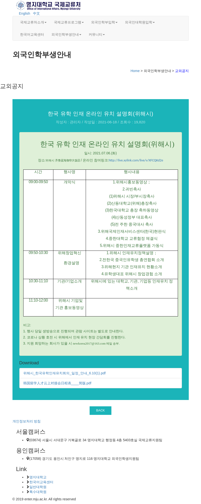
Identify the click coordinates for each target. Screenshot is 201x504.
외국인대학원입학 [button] (140, 22)
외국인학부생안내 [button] (66, 34)
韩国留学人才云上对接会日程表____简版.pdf (57, 383)
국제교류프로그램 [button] (69, 22)
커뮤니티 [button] (97, 34)
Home (135, 71)
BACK (101, 410)
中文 (36, 13)
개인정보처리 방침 (26, 421)
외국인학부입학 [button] (104, 22)
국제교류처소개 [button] (33, 22)
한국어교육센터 (32, 34)
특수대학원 (38, 492)
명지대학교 (38, 477)
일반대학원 (38, 487)
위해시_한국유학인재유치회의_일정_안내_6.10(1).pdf (64, 373)
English (24, 13)
